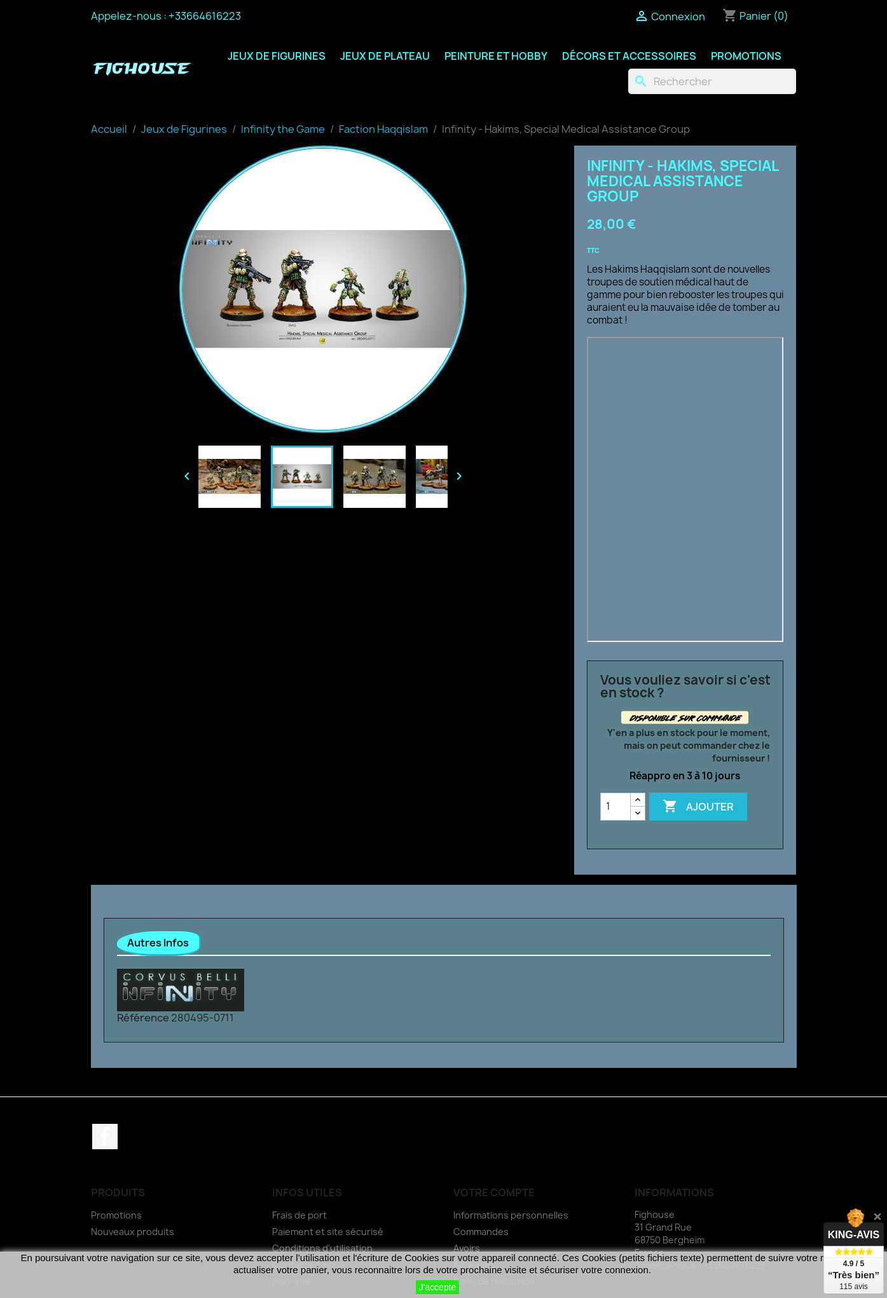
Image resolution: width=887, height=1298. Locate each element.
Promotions (746, 56)
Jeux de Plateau (385, 56)
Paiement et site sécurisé (327, 1232)
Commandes (481, 1232)
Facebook (105, 1136)
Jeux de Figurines (277, 56)
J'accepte (438, 1287)
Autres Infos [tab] (158, 943)
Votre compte (494, 1192)
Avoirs (466, 1248)
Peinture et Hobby (495, 56)
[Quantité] (615, 807)
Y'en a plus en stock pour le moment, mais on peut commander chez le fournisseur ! (688, 745)
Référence (143, 1017)
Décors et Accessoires (629, 56)
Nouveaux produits (132, 1232)
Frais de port (299, 1215)
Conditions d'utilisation (322, 1248)
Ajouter (698, 806)
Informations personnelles (510, 1215)
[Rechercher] (712, 81)
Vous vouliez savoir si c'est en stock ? (685, 686)
